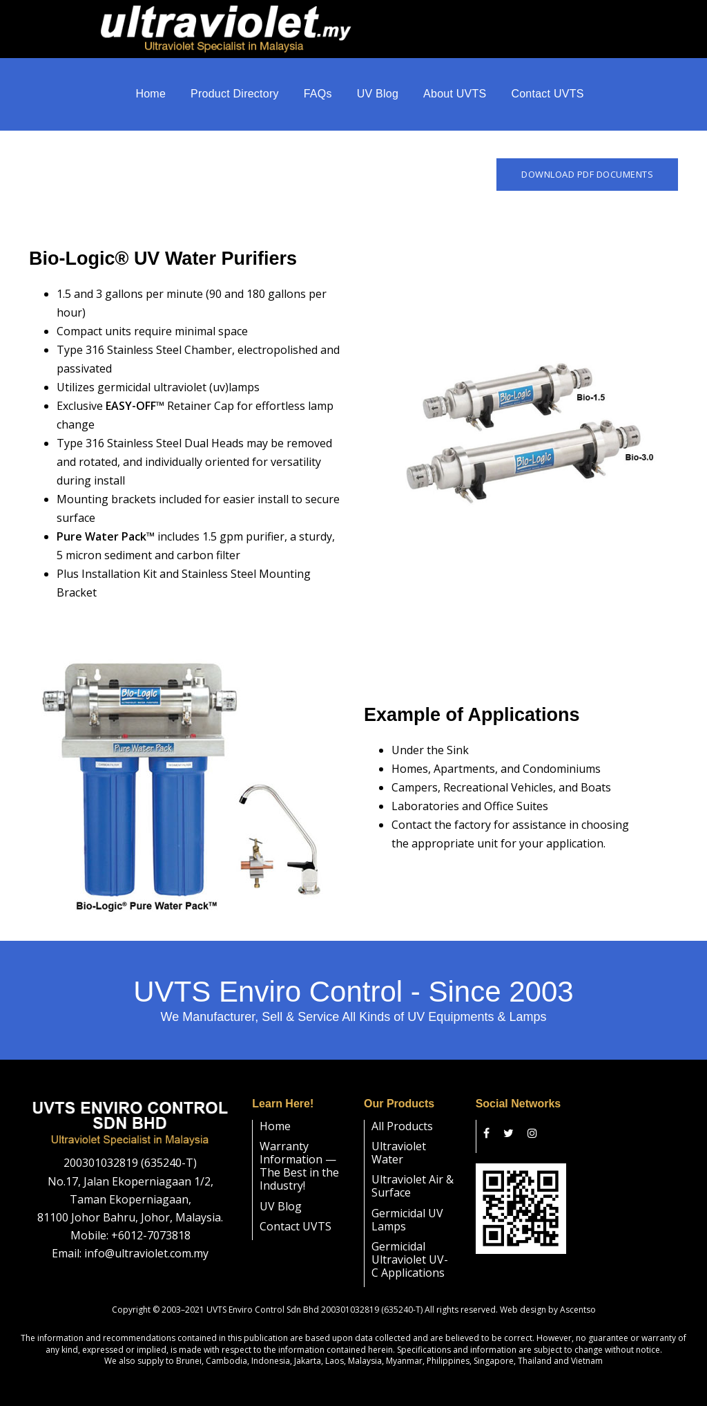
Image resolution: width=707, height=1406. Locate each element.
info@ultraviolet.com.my (146, 1240)
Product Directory (235, 96)
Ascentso (578, 1296)
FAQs (318, 96)
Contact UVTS (547, 96)
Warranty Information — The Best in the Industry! (299, 1153)
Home (150, 96)
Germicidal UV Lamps (407, 1206)
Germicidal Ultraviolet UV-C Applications (409, 1246)
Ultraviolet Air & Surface (412, 1173)
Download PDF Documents (587, 161)
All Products (402, 1113)
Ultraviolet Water (398, 1139)
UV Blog (377, 96)
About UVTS (454, 96)
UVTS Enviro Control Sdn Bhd (262, 1296)
